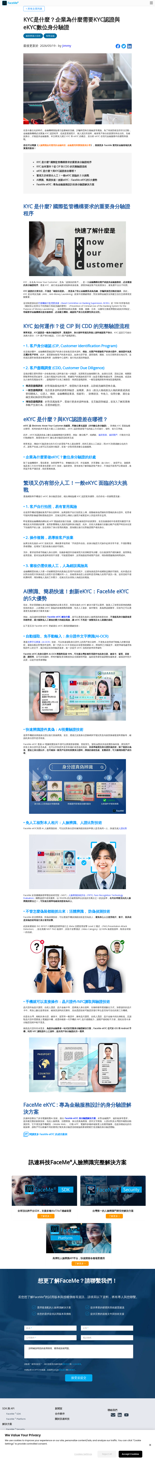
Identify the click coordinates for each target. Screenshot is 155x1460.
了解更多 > (45, 1216)
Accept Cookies (130, 1454)
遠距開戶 (113, 434)
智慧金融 (50, 35)
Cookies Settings (83, 1454)
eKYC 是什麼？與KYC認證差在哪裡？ (56, 171)
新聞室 (58, 1408)
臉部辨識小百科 (33, 35)
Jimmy (66, 46)
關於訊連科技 (62, 1418)
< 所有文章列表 (34, 8)
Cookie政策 (76, 1364)
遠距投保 (102, 434)
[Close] (150, 1445)
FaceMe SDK (13, 1413)
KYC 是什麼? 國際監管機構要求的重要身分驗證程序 (64, 162)
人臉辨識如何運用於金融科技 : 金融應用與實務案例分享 (64, 145)
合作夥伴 (60, 1413)
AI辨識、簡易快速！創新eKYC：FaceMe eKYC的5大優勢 (66, 180)
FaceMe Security (15, 1429)
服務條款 (71, 1370)
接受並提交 (78, 1377)
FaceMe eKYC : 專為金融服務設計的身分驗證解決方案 (65, 184)
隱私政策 (62, 1370)
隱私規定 (66, 1364)
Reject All (107, 1454)
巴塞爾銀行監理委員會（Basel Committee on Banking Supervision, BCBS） (74, 303)
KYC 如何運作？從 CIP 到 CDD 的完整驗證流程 (61, 166)
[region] (77, 1445)
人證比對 (123, 828)
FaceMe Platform (16, 1418)
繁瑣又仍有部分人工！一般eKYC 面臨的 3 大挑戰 (62, 175)
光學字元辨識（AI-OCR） (40, 641)
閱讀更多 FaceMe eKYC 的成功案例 (48, 1134)
